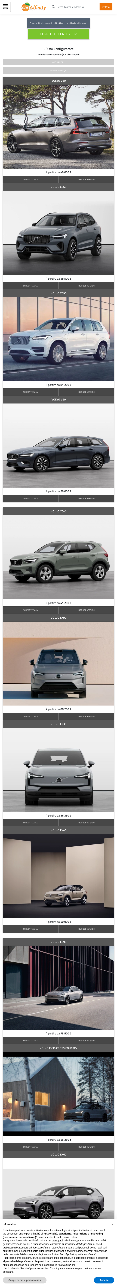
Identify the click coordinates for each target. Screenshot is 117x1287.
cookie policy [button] (70, 1237)
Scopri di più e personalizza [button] (24, 1280)
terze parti (57, 1240)
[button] (112, 1224)
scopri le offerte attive (59, 33)
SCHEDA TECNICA (30, 179)
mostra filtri (58, 71)
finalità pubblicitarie (41, 1251)
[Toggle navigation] (6, 7)
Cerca (106, 6)
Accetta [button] (104, 1280)
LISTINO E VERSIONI (86, 179)
